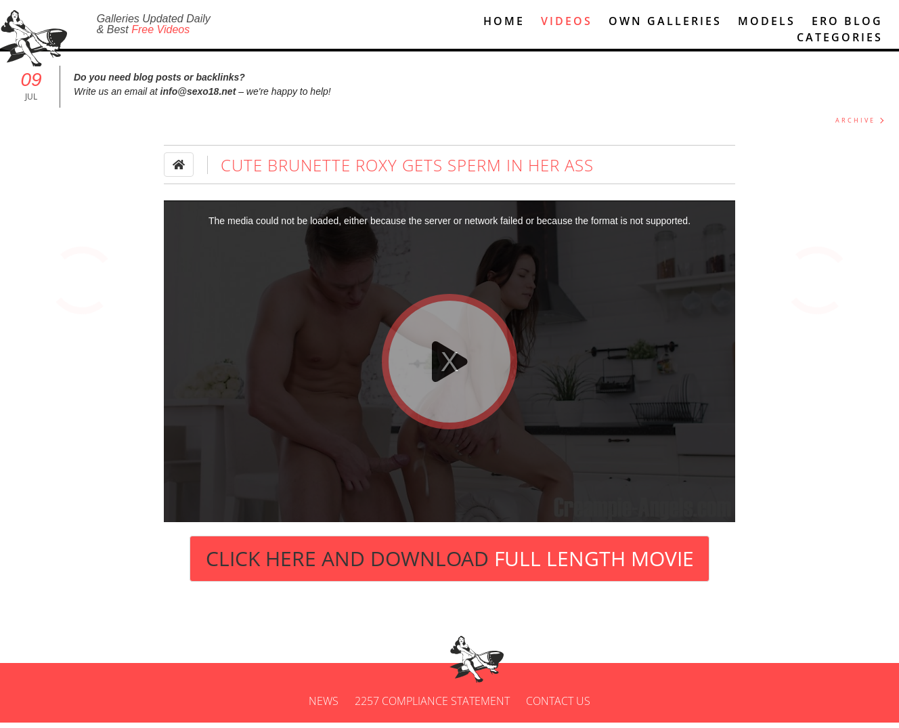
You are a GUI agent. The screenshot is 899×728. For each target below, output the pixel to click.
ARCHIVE (855, 126)
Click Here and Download (450, 564)
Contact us (558, 706)
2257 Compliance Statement (432, 706)
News (323, 706)
